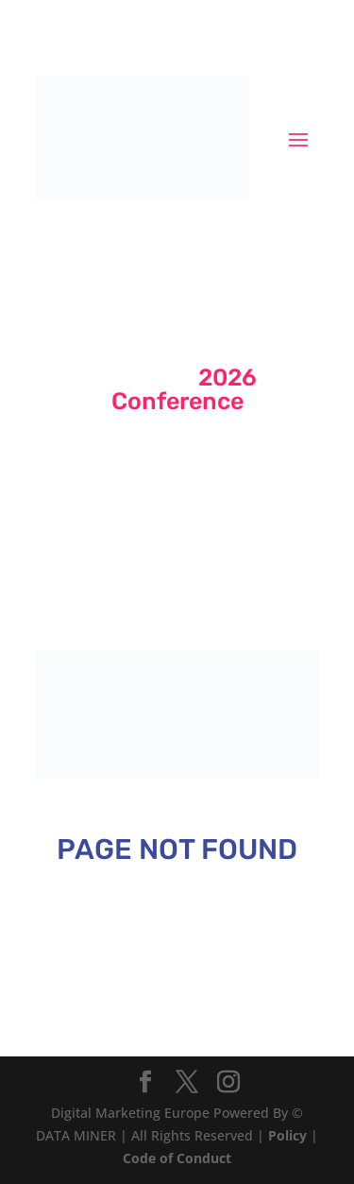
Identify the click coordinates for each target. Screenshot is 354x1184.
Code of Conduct (177, 1158)
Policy (287, 1135)
